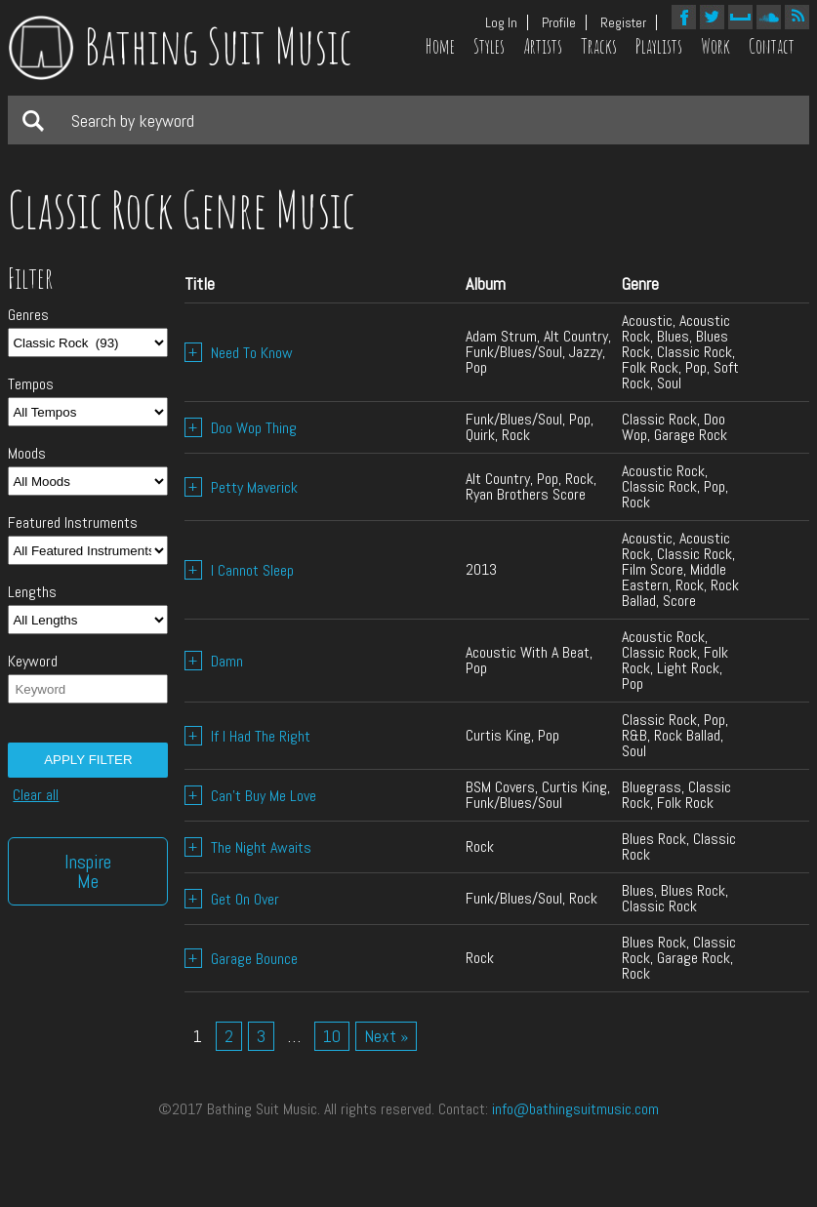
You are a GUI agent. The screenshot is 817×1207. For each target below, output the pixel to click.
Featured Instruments (73, 523)
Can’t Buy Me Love (250, 795)
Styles (489, 47)
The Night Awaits (247, 847)
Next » (386, 1036)
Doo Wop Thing (240, 428)
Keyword (33, 661)
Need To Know (238, 352)
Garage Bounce (241, 958)
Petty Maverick (241, 487)
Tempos (31, 384)
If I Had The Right (247, 736)
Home (440, 47)
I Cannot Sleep (239, 570)
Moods (27, 454)
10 (332, 1036)
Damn (213, 661)
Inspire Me (87, 871)
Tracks (599, 47)
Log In (501, 22)
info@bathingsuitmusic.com (575, 1109)
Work (715, 47)
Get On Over (231, 899)
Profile (559, 22)
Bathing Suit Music (180, 45)
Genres (28, 315)
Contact (772, 47)
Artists (542, 47)
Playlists (658, 47)
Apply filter (88, 759)
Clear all (36, 795)
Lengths (32, 592)
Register (623, 22)
